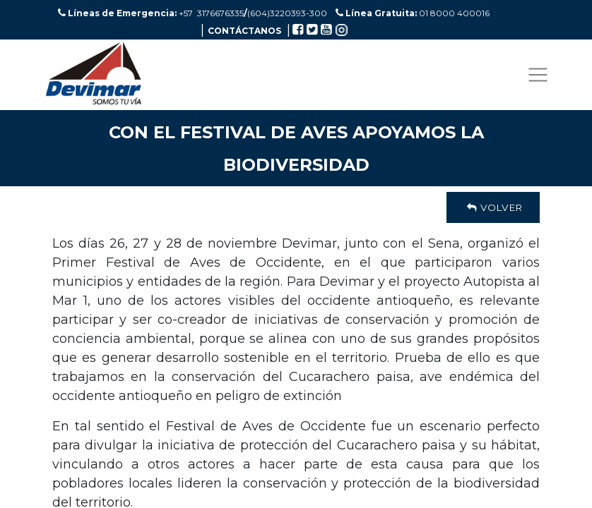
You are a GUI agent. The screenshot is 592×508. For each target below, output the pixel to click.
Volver (493, 207)
